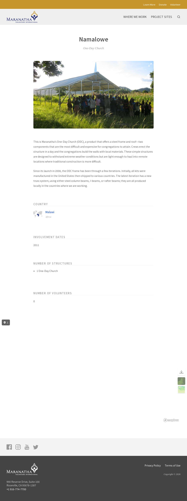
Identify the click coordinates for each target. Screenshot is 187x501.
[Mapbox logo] (171, 420)
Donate (163, 4)
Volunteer (175, 4)
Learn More (149, 4)
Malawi (49, 212)
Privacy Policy (153, 465)
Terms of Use (172, 465)
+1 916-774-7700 (16, 489)
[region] (93, 371)
